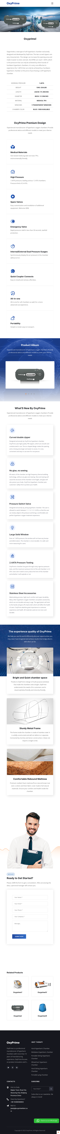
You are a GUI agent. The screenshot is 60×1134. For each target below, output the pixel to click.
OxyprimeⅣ (42, 992)
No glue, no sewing (18, 470)
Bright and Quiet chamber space (30, 677)
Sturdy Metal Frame (30, 728)
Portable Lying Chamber (39, 1075)
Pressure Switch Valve (20, 504)
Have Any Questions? (18, 1099)
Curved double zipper (19, 437)
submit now (19, 936)
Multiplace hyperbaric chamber (42, 1052)
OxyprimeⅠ (18, 1016)
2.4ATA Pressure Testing (21, 562)
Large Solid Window (19, 534)
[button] (26, 394)
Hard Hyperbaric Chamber (40, 1048)
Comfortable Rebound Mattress (30, 779)
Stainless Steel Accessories (22, 593)
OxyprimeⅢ (42, 1016)
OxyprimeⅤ (17, 992)
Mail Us (13, 1106)
